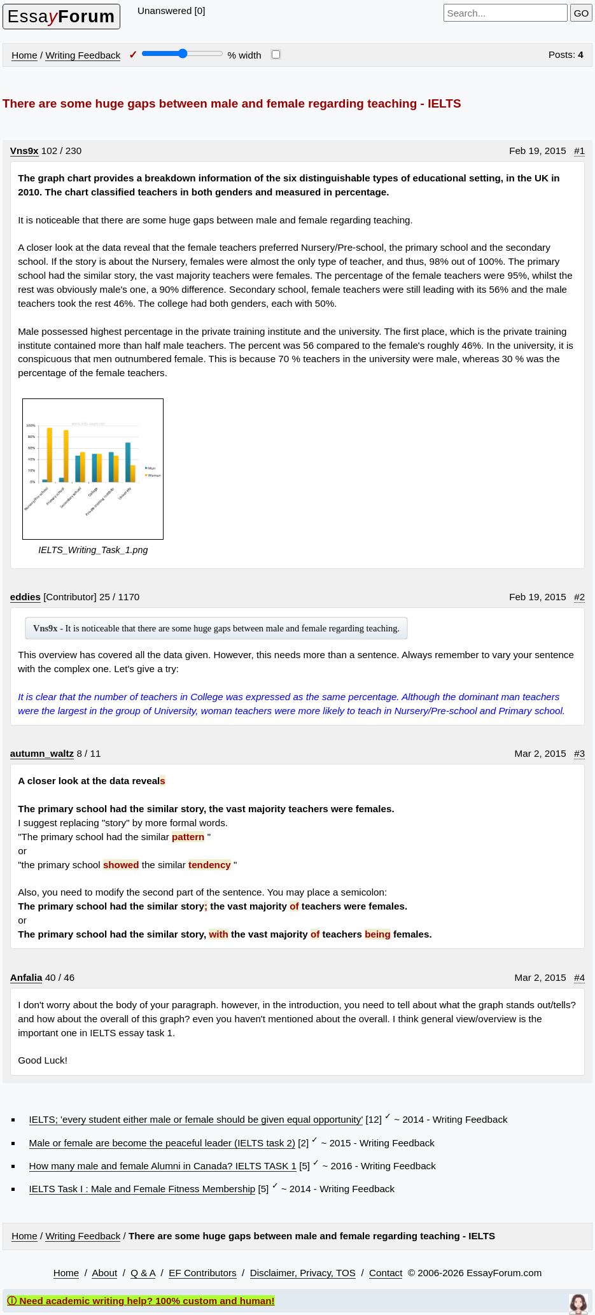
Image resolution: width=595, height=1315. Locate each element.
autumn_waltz (42, 753)
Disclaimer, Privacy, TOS (303, 1272)
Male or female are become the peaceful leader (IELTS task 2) (162, 1142)
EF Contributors (202, 1272)
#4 (579, 977)
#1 (579, 150)
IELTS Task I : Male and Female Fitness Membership (142, 1188)
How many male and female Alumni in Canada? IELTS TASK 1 (163, 1165)
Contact (385, 1272)
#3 (579, 753)
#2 (579, 596)
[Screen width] (182, 53)
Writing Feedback (82, 55)
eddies (25, 596)
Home (24, 55)
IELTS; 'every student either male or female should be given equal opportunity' (196, 1119)
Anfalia (26, 977)
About (104, 1272)
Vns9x (24, 150)
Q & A (142, 1272)
